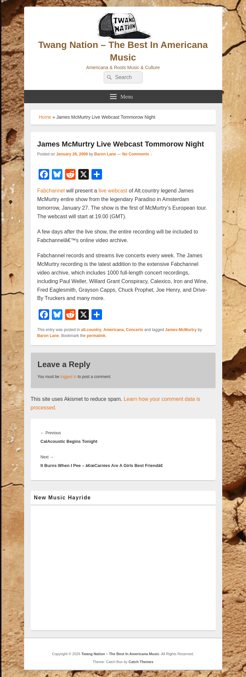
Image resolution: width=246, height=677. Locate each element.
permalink (96, 335)
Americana (113, 329)
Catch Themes (140, 662)
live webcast (112, 190)
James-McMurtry (180, 329)
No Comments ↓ (137, 154)
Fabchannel (51, 190)
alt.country (91, 329)
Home (45, 117)
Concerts (134, 329)
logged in (68, 376)
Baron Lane (105, 154)
